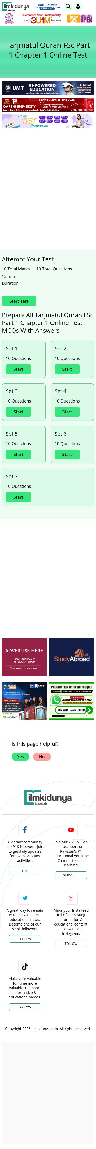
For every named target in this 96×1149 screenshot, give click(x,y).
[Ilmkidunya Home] (15, 6)
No (42, 757)
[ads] (24, 657)
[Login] (78, 6)
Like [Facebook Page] (25, 870)
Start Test (18, 301)
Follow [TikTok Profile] (25, 1007)
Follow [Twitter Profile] (25, 939)
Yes (20, 757)
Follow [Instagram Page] (71, 943)
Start (18, 369)
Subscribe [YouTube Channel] (71, 875)
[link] (68, 6)
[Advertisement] (48, 183)
